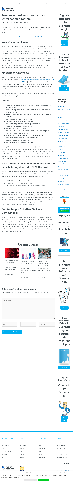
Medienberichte (42, 448)
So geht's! (64, 250)
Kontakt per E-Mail (61, 457)
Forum (22, 454)
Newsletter (23, 461)
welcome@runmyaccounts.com (19, 3)
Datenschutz (41, 457)
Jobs (39, 445)
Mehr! (64, 308)
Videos (60, 3)
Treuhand (4, 448)
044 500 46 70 (6, 3)
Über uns (40, 442)
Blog (46, 3)
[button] (69, 2)
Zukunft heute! (64, 43)
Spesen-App (5, 454)
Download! (64, 367)
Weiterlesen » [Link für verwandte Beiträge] (9, 274)
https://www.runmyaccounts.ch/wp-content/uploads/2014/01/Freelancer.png (27, 37)
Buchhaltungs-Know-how (10, 22)
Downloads (34, 3)
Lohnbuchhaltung (7, 451)
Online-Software (6, 442)
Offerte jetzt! (64, 419)
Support (65, 3)
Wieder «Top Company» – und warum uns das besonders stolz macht (64, 112)
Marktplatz (40, 3)
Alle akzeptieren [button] (43, 480)
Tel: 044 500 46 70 (61, 454)
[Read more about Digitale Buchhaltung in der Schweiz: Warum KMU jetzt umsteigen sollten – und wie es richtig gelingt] (44, 253)
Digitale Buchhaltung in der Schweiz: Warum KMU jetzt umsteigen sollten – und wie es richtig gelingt (64, 181)
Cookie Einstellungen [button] (31, 480)
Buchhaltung (5, 445)
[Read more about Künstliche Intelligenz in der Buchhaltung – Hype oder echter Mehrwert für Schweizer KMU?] (28, 253)
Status (21, 451)
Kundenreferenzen (53, 3)
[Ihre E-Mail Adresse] (64, 208)
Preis (3, 457)
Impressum (41, 454)
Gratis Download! (63, 87)
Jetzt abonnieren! (64, 210)
